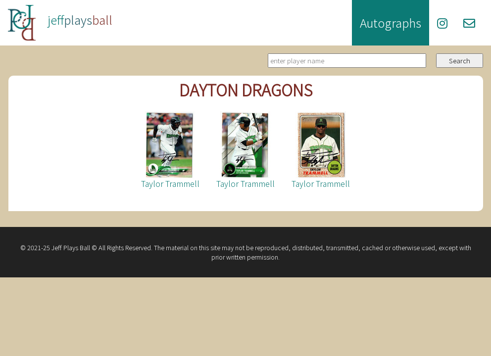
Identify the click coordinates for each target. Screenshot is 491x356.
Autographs (390, 22)
